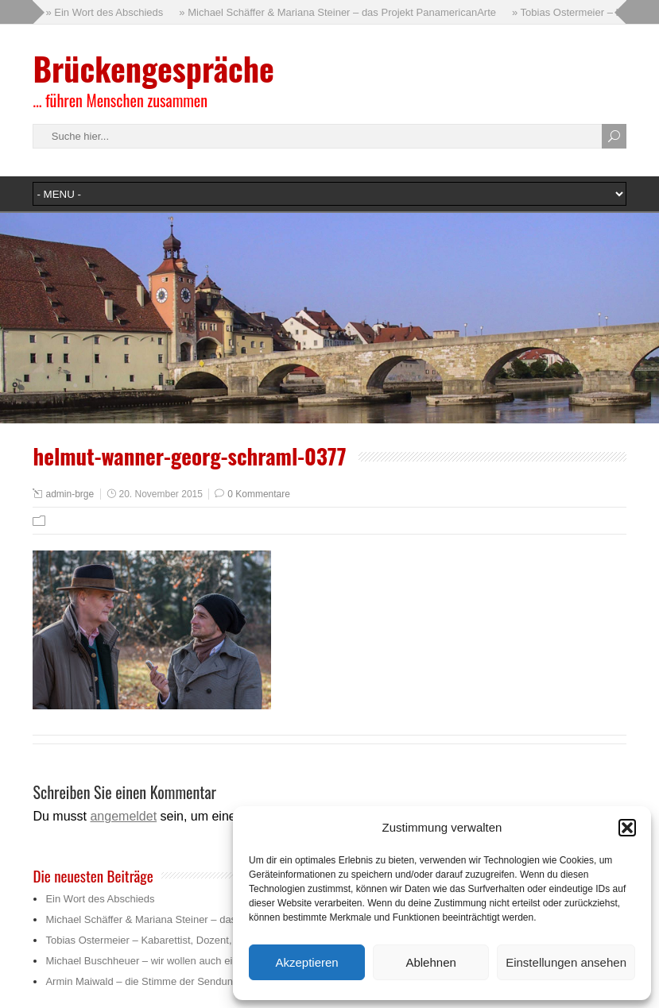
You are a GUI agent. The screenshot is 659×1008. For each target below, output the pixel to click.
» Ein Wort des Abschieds (104, 12)
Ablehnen (430, 962)
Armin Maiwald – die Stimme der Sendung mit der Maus (173, 981)
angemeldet (123, 816)
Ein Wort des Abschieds (99, 899)
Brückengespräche (153, 68)
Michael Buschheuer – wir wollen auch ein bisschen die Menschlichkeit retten (221, 961)
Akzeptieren (306, 962)
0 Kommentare (258, 494)
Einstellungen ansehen (566, 962)
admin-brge (69, 494)
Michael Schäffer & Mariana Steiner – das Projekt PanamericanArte (199, 919)
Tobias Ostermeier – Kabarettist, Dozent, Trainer (155, 940)
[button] (627, 828)
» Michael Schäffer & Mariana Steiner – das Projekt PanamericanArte (337, 12)
